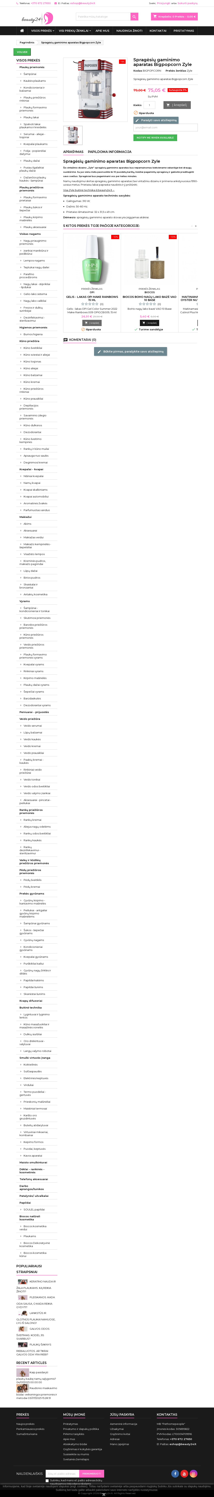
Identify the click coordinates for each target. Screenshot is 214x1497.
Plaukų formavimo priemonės (33, 109)
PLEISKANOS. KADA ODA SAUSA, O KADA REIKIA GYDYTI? (35, 1302)
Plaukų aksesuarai (35, 227)
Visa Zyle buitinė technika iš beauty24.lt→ (89, 190)
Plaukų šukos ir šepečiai (31, 209)
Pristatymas (184, 30)
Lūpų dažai (30, 570)
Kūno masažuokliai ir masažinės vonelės (34, 1026)
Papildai (25, 1202)
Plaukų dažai (32, 160)
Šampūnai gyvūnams (37, 923)
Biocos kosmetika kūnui (33, 1254)
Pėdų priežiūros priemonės (30, 871)
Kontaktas (167, 1414)
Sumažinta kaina (26, 1434)
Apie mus (102, 30)
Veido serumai (33, 725)
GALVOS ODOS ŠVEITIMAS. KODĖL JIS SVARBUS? (33, 1333)
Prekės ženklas (176, 70)
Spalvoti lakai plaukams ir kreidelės (33, 126)
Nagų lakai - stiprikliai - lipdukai (35, 285)
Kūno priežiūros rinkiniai (31, 390)
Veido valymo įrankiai (37, 793)
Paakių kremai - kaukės (32, 761)
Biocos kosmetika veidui (33, 1228)
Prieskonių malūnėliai (37, 1101)
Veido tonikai (32, 779)
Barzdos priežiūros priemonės (33, 626)
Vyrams (25, 601)
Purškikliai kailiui (34, 963)
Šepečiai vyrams (34, 691)
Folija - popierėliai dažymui (33, 152)
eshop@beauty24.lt (82, 3)
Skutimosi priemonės (37, 617)
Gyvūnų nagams (34, 940)
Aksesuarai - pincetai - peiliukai (35, 801)
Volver (22, 51)
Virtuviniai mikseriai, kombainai (34, 1133)
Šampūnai (30, 73)
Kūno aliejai (31, 368)
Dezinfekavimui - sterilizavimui (32, 319)
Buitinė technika (31, 1007)
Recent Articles (31, 1363)
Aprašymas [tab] (73, 152)
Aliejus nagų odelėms (37, 826)
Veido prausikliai (34, 752)
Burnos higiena (33, 334)
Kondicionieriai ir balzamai (32, 89)
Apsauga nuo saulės (36, 455)
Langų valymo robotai (37, 1050)
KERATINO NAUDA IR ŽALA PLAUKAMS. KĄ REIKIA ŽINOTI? (36, 1286)
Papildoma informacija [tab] (109, 152)
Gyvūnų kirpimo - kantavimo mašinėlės (33, 902)
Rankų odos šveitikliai (37, 833)
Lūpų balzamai (33, 732)
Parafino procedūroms (28, 276)
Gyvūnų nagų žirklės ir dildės (35, 972)
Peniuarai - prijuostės (34, 712)
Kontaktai (158, 30)
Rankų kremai (32, 819)
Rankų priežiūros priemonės (31, 811)
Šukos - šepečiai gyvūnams (32, 932)
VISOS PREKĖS (41, 30)
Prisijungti (163, 3)
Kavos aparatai (33, 1155)
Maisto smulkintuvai (33, 1162)
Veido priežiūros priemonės (32, 646)
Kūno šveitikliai (33, 347)
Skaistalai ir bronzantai (29, 586)
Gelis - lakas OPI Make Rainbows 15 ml (92, 298)
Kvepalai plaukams (35, 144)
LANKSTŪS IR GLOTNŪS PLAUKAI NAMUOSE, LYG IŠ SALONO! (35, 1317)
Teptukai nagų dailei (36, 267)
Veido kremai (32, 746)
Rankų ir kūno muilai (36, 448)
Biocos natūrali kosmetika (30, 1218)
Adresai (115, 1439)
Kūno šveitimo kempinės (31, 440)
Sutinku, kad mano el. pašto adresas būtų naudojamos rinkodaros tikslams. (76, 1482)
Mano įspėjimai (119, 1444)
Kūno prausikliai (33, 398)
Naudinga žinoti (129, 30)
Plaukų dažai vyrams (36, 684)
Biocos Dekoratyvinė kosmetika (35, 1244)
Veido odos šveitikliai (37, 786)
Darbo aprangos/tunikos (32, 1187)
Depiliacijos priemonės (29, 407)
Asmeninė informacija (123, 1423)
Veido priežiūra (30, 718)
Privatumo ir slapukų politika (81, 1428)
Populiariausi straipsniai (29, 1269)
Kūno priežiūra (29, 341)
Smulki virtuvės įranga (35, 1057)
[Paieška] (107, 16)
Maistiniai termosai (35, 1108)
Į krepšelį (176, 105)
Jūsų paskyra (122, 1414)
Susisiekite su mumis (76, 1454)
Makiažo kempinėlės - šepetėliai (35, 546)
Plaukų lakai (31, 117)
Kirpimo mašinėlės (35, 678)
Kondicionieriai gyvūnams (31, 948)
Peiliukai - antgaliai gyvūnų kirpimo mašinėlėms (33, 913)
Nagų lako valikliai (35, 300)
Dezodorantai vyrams (37, 705)
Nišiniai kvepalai (34, 476)
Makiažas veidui (34, 537)
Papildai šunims (33, 987)
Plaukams (30, 1236)
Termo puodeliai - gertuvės (33, 1093)
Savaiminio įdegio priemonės (33, 417)
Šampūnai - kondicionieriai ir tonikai (35, 609)
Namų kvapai (32, 482)
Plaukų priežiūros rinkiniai (32, 99)
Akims (27, 523)
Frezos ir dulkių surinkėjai (31, 309)
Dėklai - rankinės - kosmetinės (32, 1171)
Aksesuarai (30, 530)
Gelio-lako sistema (35, 294)
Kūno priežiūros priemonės (31, 636)
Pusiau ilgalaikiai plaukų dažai (32, 169)
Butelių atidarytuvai (36, 1125)
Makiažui (26, 516)
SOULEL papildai (34, 1209)
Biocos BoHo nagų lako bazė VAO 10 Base (149, 298)
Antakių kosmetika (35, 594)
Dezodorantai (32, 432)
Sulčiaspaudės (33, 1071)
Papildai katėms (34, 980)
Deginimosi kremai (36, 462)
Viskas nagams (30, 233)
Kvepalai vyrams (34, 664)
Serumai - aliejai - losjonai (32, 135)
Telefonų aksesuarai (34, 1179)
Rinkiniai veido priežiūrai (31, 771)
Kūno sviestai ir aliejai (37, 354)
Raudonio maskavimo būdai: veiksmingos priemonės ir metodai (36, 1393)
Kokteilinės (30, 1064)
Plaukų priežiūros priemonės (32, 189)
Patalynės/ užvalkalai (34, 1195)
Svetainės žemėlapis (76, 1459)
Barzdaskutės (32, 698)
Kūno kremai (32, 381)
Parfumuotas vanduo (37, 510)
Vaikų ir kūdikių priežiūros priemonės (34, 862)
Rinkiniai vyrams (33, 671)
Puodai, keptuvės (34, 1148)
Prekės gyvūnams (32, 893)
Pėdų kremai (32, 886)
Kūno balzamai (33, 375)
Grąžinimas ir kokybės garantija (82, 1449)
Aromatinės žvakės (35, 503)
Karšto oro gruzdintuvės (28, 1117)
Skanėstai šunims (34, 993)
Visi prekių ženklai (73, 30)
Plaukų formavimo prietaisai (33, 199)
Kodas (137, 70)
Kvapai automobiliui (36, 496)
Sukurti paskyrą (187, 3)
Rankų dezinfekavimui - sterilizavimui (30, 850)
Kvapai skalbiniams (35, 489)
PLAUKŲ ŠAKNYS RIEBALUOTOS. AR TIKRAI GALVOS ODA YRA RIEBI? (33, 1349)
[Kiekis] (149, 105)
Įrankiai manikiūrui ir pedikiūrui (34, 252)
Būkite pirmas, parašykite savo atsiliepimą (130, 352)
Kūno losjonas (32, 361)
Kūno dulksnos (33, 425)
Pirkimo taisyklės (73, 1434)
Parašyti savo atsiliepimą (156, 120)
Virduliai (29, 1085)
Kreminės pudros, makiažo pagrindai (33, 562)
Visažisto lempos (34, 554)
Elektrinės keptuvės (36, 1078)
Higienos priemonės (33, 327)
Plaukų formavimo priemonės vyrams (33, 656)
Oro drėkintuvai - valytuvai (32, 1042)
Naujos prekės (25, 1423)
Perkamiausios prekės (30, 1428)
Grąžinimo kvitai (120, 1434)
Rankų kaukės (32, 840)
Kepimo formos (33, 1142)
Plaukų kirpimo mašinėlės (31, 219)
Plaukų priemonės (32, 67)
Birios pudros (32, 577)
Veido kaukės (32, 739)
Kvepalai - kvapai (31, 469)
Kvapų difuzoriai (31, 1000)
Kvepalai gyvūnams (36, 956)
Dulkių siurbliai (33, 1034)
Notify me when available (155, 137)
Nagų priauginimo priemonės (33, 242)
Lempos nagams (34, 260)
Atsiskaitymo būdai (75, 1444)
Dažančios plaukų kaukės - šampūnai (33, 179)
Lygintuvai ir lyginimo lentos (35, 1016)
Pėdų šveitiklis (32, 879)
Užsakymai (117, 1428)
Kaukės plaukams (35, 80)
